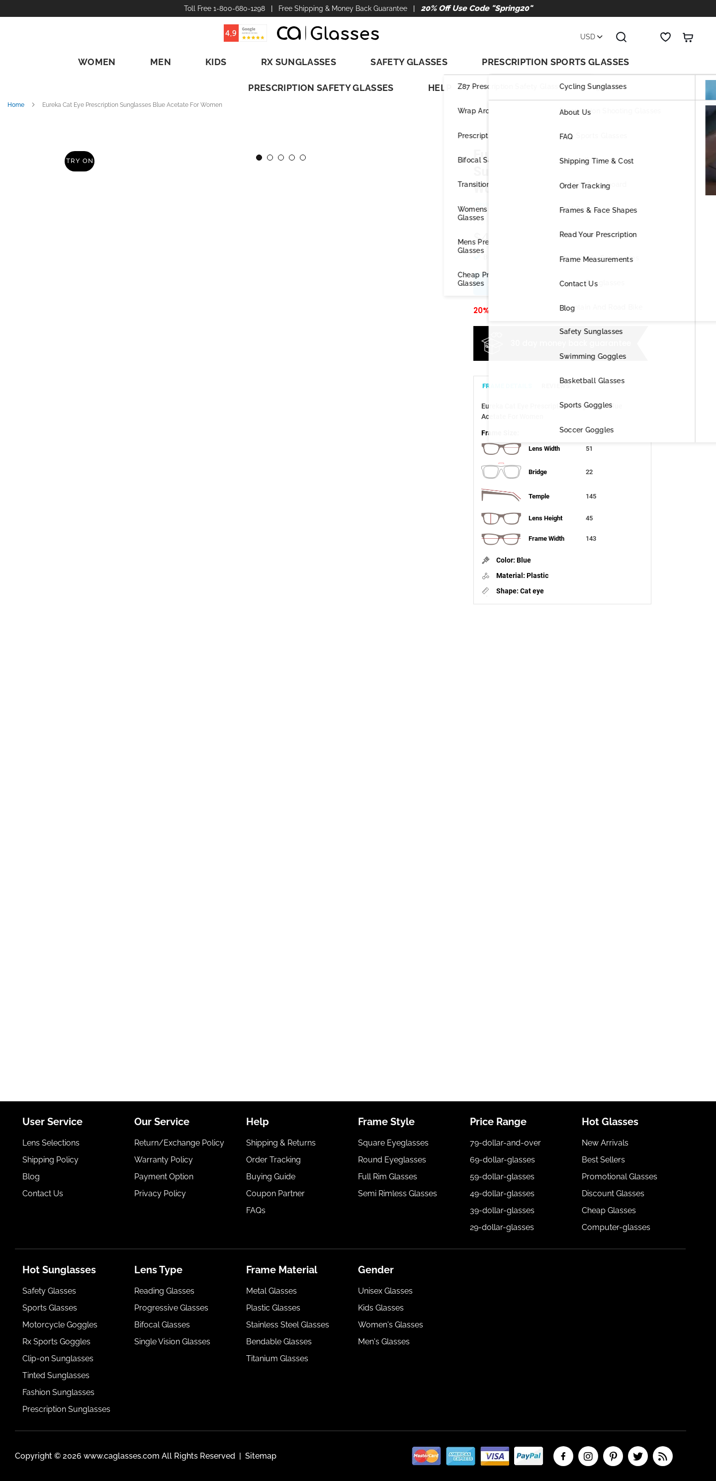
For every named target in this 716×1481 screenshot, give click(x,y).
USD (591, 37)
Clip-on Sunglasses (57, 1358)
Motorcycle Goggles (59, 1324)
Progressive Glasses (171, 1308)
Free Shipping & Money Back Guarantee (342, 8)
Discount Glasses (613, 1193)
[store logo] (328, 33)
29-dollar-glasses (502, 1227)
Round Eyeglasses (392, 1159)
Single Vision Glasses (172, 1341)
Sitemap (260, 1456)
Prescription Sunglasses (66, 1409)
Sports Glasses (49, 1308)
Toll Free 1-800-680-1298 (224, 8)
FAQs (256, 1210)
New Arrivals (605, 1143)
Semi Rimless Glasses (397, 1193)
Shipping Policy (50, 1159)
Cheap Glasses (609, 1210)
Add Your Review (531, 189)
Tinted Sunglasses (56, 1375)
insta (588, 1456)
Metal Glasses (271, 1291)
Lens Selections (51, 1143)
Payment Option (163, 1176)
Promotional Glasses (619, 1176)
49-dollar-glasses (502, 1193)
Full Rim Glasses (387, 1176)
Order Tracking (273, 1159)
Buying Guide (270, 1176)
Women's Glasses (390, 1324)
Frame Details (507, 373)
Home (15, 90)
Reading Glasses (164, 1291)
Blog (31, 1176)
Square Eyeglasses (393, 1143)
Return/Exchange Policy (179, 1143)
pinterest (613, 1456)
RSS (663, 1456)
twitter (638, 1456)
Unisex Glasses (385, 1291)
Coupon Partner (275, 1193)
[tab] (507, 369)
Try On (79, 142)
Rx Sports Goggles (56, 1341)
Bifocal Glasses (162, 1324)
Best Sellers (603, 1159)
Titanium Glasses (277, 1358)
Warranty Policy (163, 1159)
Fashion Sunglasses (58, 1392)
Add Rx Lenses (516, 269)
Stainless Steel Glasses (287, 1324)
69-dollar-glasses (502, 1159)
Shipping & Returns (281, 1143)
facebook (563, 1456)
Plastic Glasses (273, 1308)
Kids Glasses (381, 1308)
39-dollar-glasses (502, 1210)
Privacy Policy (160, 1193)
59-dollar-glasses (502, 1176)
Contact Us (42, 1193)
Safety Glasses (49, 1291)
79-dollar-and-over (505, 1143)
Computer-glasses (616, 1227)
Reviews (555, 373)
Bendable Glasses (279, 1341)
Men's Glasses (384, 1341)
